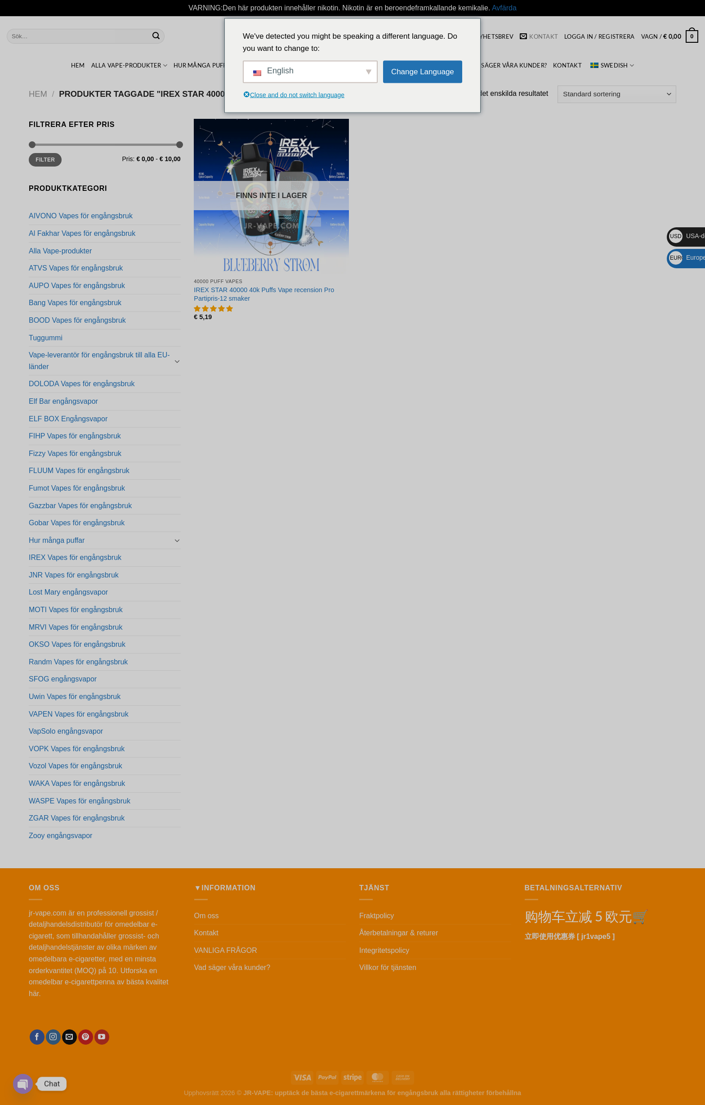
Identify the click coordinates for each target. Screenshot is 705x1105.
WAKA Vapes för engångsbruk (77, 783)
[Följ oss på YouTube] (101, 1037)
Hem (38, 94)
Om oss (206, 916)
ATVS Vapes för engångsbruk (76, 268)
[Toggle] (177, 361)
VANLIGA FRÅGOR (225, 950)
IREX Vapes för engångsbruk (75, 557)
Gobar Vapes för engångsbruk (77, 523)
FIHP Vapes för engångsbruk (75, 436)
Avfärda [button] (504, 8)
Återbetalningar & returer (398, 933)
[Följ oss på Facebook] (37, 1037)
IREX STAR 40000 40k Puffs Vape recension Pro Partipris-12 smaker (264, 294)
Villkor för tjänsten (387, 967)
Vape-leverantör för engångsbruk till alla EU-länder (99, 360)
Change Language (422, 72)
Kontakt (567, 65)
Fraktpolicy (376, 916)
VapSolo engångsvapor (66, 731)
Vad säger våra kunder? (507, 65)
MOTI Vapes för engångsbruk (76, 609)
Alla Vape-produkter (129, 65)
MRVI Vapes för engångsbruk (75, 627)
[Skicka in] (156, 36)
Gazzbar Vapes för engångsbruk (80, 506)
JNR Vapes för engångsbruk (74, 575)
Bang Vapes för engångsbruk (75, 303)
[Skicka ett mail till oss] (69, 1037)
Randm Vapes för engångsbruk (78, 662)
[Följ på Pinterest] (85, 1037)
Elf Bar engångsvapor (63, 401)
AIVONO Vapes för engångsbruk (81, 216)
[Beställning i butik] (617, 94)
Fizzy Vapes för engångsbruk (75, 453)
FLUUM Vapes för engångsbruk (79, 470)
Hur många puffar (207, 65)
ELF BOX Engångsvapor (68, 419)
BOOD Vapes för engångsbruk (77, 320)
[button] (214, 308)
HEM (78, 65)
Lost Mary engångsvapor (68, 592)
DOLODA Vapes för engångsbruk (81, 384)
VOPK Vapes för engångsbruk (77, 749)
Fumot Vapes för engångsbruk (77, 488)
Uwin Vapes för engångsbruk (74, 696)
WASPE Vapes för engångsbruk (79, 801)
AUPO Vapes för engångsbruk (77, 285)
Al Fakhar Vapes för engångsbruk (82, 233)
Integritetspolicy (384, 950)
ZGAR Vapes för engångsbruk (77, 818)
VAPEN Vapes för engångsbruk (79, 714)
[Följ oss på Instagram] (53, 1037)
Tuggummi (45, 338)
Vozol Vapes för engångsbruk (75, 766)
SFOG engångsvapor (63, 679)
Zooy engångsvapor (60, 835)
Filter (45, 160)
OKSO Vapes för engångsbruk (77, 644)
